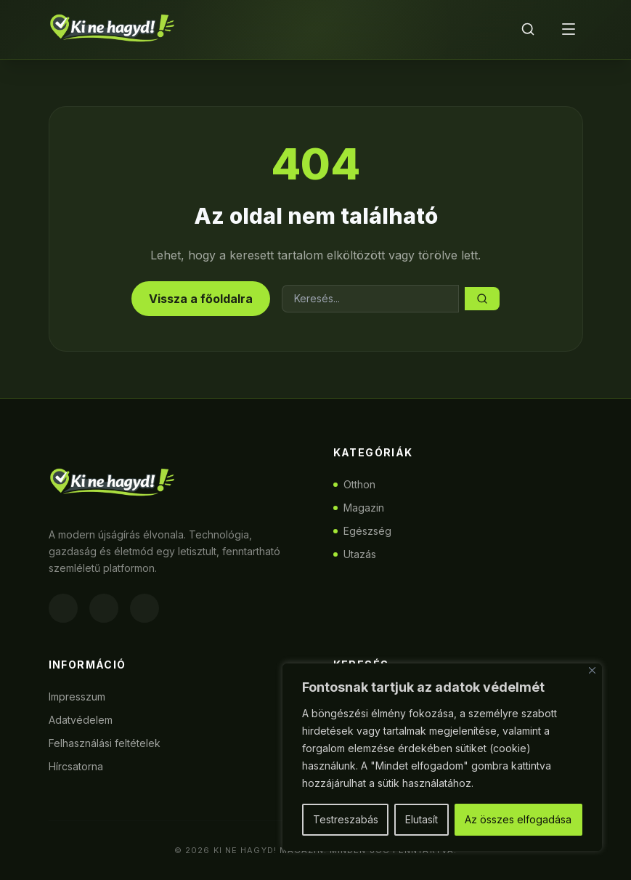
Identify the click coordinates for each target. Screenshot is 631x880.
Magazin (358, 507)
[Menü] (568, 29)
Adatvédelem (81, 720)
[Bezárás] (592, 670)
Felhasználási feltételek (104, 743)
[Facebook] (63, 608)
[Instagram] (103, 608)
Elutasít (421, 819)
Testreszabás (345, 819)
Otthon (354, 484)
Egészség (362, 531)
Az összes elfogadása (518, 819)
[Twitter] (144, 608)
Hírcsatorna (76, 766)
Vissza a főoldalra (201, 298)
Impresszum (77, 696)
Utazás (354, 554)
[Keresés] (527, 29)
